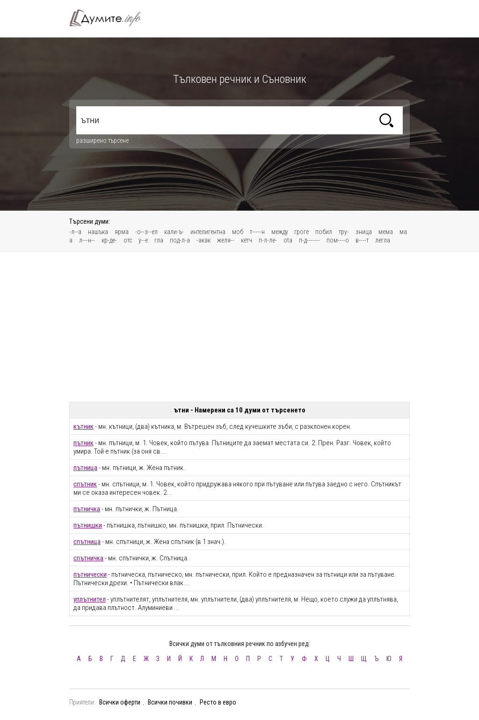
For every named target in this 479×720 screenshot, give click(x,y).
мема (385, 231)
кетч (246, 240)
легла (382, 240)
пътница (85, 467)
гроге (301, 231)
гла (158, 240)
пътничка (86, 509)
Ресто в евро (218, 702)
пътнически (90, 574)
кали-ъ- (174, 231)
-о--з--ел (146, 231)
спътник (85, 484)
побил (323, 231)
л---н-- (87, 240)
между (280, 231)
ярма (122, 231)
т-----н (257, 231)
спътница (87, 541)
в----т (362, 240)
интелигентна (207, 231)
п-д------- (309, 240)
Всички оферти (119, 702)
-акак (203, 240)
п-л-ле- (268, 240)
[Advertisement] (239, 326)
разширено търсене (102, 140)
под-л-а (180, 240)
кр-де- (109, 240)
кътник (83, 426)
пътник (83, 443)
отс (127, 240)
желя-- (225, 240)
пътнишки (87, 525)
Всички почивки (170, 702)
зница (364, 231)
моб (237, 231)
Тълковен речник (110, 17)
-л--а (75, 231)
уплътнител (89, 599)
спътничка (88, 558)
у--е (143, 240)
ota (287, 240)
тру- (344, 231)
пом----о (338, 240)
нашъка (98, 231)
